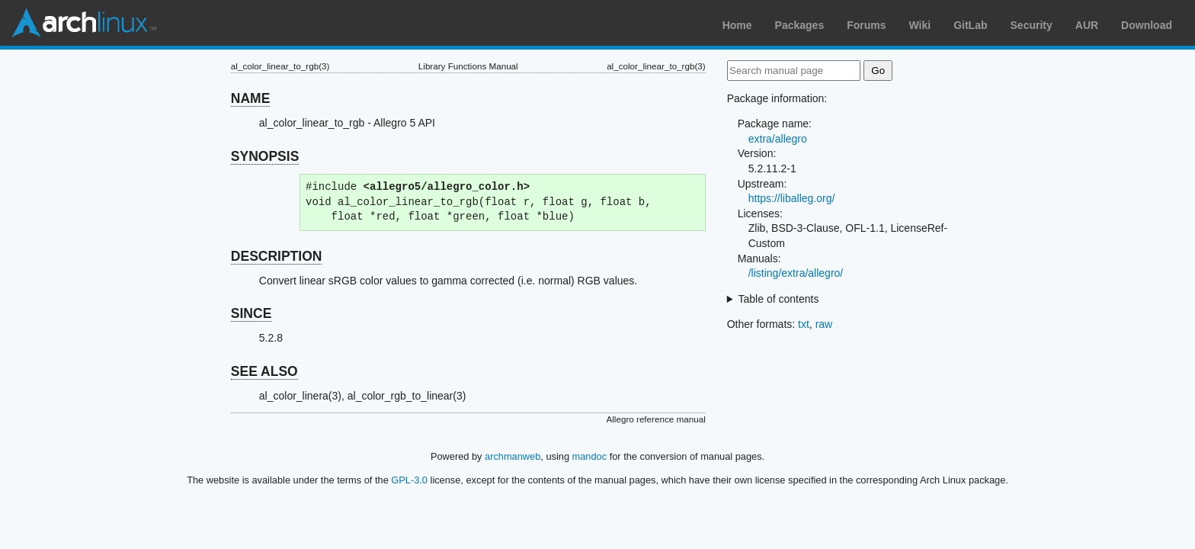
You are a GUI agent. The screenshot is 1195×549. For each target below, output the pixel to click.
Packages (800, 25)
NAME (251, 98)
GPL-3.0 (409, 480)
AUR (1086, 25)
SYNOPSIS (265, 156)
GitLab (970, 25)
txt (803, 324)
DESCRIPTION (276, 256)
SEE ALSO (264, 371)
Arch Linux (83, 23)
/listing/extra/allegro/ (796, 273)
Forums (866, 25)
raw (824, 324)
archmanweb (512, 456)
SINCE (251, 313)
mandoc (589, 456)
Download (1146, 25)
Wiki (920, 25)
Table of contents (778, 299)
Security (1031, 25)
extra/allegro (777, 139)
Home (737, 25)
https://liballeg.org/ (791, 198)
